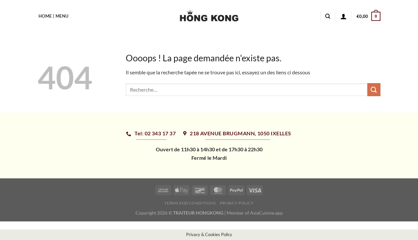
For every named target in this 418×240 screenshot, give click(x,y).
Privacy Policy (237, 203)
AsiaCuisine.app (266, 213)
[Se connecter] (343, 16)
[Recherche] (327, 16)
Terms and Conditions (190, 203)
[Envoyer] (373, 89)
